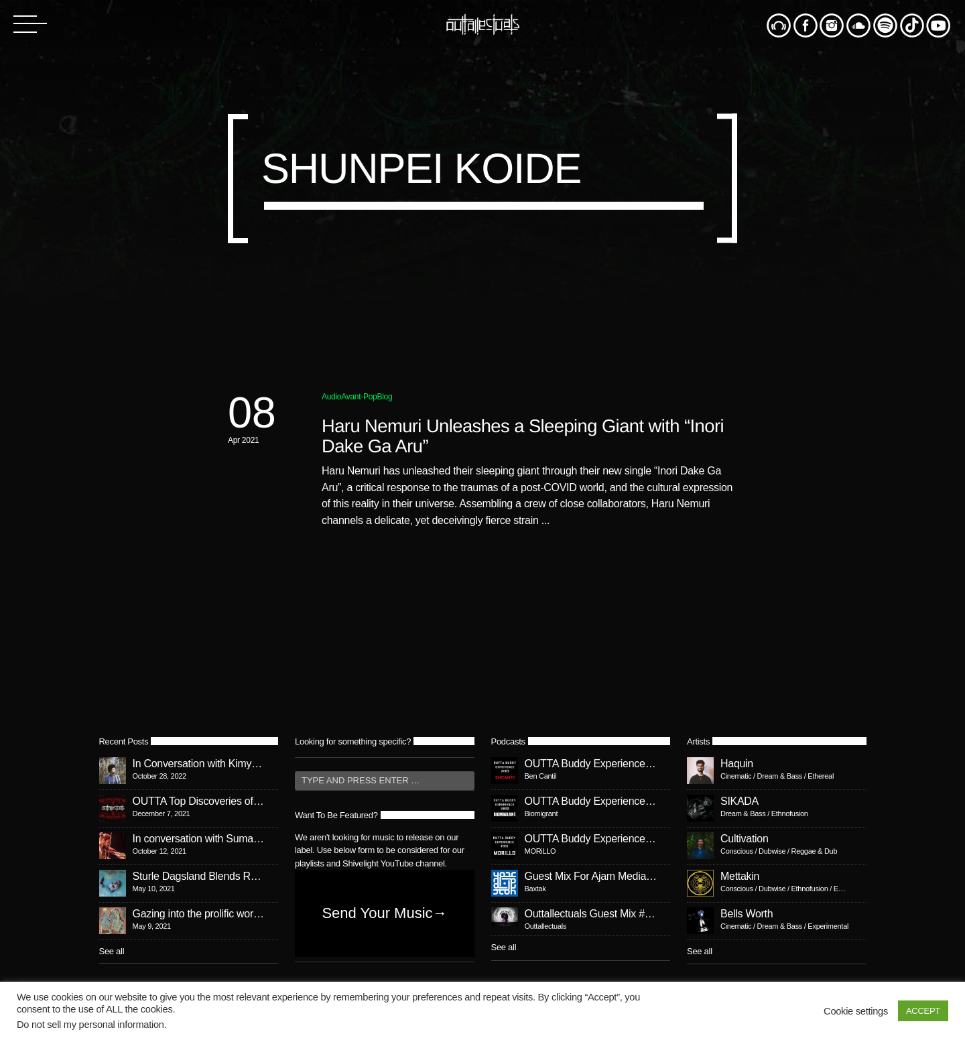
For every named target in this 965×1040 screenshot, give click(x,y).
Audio (331, 396)
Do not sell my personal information (90, 1024)
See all (112, 951)
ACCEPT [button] (923, 1011)
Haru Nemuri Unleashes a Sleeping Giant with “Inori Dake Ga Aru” (523, 435)
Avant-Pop (359, 396)
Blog (385, 396)
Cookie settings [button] (856, 1011)
